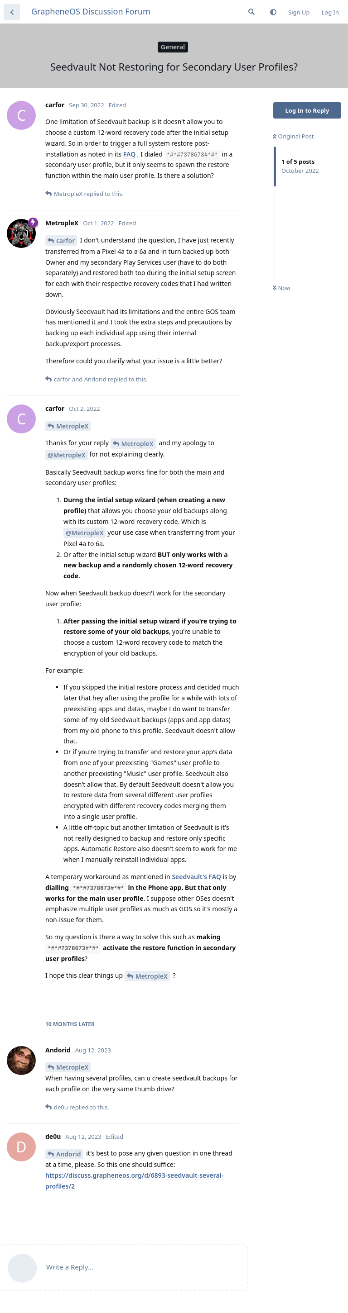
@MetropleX (67, 455)
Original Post (293, 136)
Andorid (68, 1154)
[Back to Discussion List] (12, 12)
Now (281, 288)
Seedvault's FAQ (197, 876)
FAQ (129, 154)
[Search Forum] (251, 12)
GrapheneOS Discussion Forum (90, 11)
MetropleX (72, 426)
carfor (65, 240)
